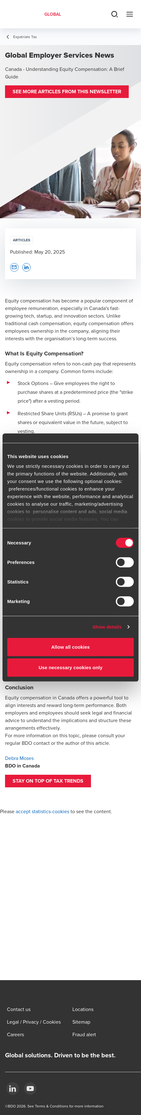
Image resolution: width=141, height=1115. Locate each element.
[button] (67, 91)
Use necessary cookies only (71, 667)
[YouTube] (30, 1088)
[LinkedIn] (12, 1088)
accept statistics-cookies (42, 811)
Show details (107, 626)
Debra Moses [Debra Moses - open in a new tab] (19, 758)
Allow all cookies (70, 646)
